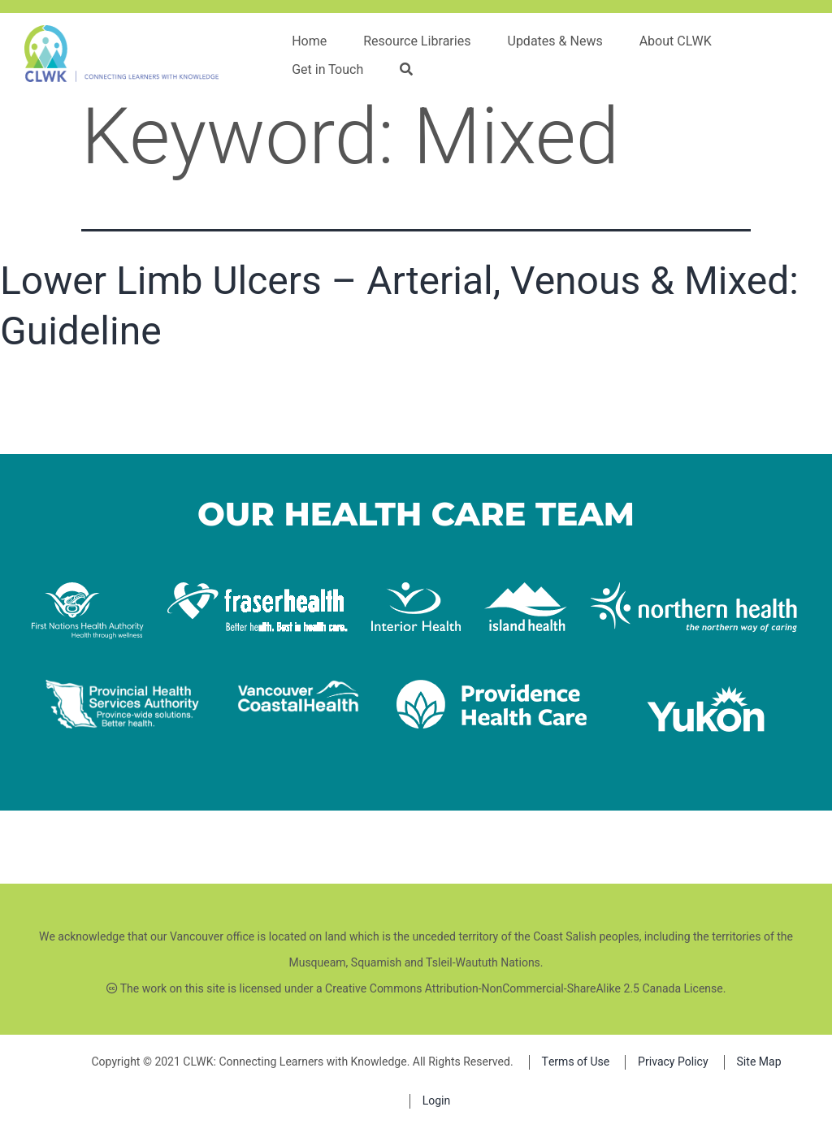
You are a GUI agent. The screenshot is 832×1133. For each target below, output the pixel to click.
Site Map (759, 1061)
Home (309, 41)
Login (436, 1100)
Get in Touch (327, 70)
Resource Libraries (416, 41)
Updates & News (555, 41)
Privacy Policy (673, 1061)
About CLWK (675, 41)
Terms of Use (576, 1061)
